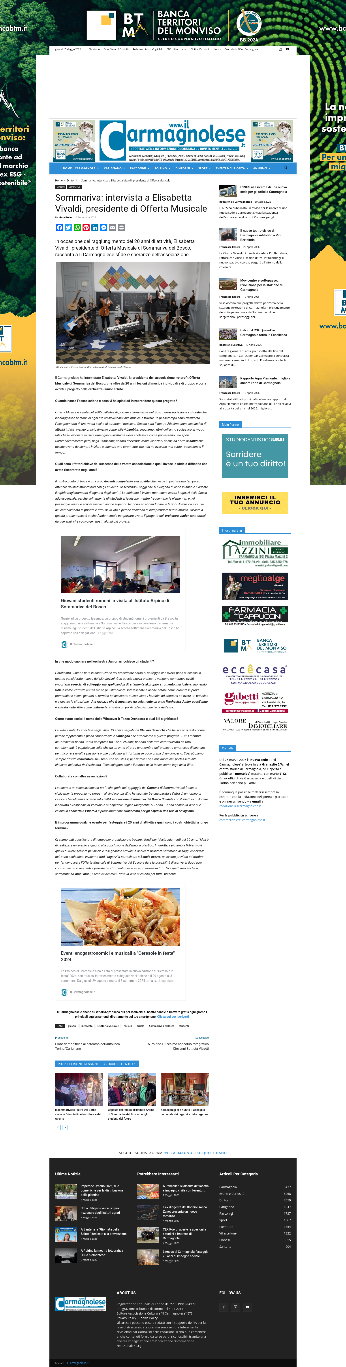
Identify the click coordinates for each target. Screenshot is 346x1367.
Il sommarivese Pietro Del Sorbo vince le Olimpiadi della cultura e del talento (78, 1114)
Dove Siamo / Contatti (116, 49)
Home (67, 168)
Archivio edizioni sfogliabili (147, 49)
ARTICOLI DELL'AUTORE (119, 1064)
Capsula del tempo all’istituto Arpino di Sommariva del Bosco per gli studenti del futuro (131, 1114)
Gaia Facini (66, 217)
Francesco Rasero (230, 246)
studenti (184, 1025)
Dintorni (184, 168)
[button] (285, 168)
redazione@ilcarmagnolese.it (240, 806)
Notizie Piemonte (200, 49)
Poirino (162, 168)
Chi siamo (94, 49)
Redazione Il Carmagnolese (235, 201)
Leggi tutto (105, 633)
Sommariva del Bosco (161, 1025)
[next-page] (65, 1127)
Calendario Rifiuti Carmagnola (242, 49)
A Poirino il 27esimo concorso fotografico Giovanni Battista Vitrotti (178, 1046)
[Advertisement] (173, 85)
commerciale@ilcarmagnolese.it (242, 820)
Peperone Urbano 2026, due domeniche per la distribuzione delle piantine (102, 1190)
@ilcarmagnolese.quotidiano (195, 1152)
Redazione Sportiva (231, 344)
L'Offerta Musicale (108, 1025)
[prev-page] (58, 1127)
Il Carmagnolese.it (77, 1363)
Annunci (262, 168)
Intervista (87, 1025)
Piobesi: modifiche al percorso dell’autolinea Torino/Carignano (87, 1046)
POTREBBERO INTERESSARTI (78, 1064)
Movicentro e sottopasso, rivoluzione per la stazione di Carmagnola (261, 285)
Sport (204, 168)
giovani (72, 1025)
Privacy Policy (126, 1318)
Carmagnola (87, 168)
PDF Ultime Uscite (177, 49)
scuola (140, 1025)
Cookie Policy (148, 1318)
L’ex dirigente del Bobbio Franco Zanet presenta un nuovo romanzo (185, 1211)
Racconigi (140, 168)
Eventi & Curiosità (232, 168)
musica (128, 1025)
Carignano (114, 168)
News (217, 49)
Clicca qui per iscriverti (173, 1016)
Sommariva (74, 186)
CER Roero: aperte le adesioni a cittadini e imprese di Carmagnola (184, 1234)
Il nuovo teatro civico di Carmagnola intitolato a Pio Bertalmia (260, 235)
